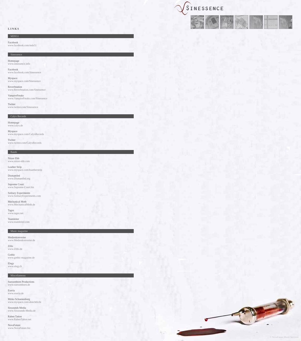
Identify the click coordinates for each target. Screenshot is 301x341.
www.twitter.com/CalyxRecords (24, 142)
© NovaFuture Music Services (284, 337)
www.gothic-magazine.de (21, 257)
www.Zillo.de (15, 248)
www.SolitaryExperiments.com (24, 195)
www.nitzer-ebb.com (19, 161)
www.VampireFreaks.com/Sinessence (27, 98)
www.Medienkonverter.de (21, 240)
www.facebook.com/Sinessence (24, 72)
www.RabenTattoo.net (19, 319)
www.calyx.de (15, 125)
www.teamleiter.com (19, 221)
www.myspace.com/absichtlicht (24, 302)
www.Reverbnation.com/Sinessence (27, 89)
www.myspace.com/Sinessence (24, 81)
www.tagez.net (15, 213)
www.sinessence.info (19, 63)
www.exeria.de (16, 293)
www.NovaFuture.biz (19, 328)
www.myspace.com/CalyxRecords (26, 134)
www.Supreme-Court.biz (21, 187)
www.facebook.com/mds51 (22, 45)
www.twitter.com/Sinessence (23, 107)
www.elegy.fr (15, 266)
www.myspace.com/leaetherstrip (25, 169)
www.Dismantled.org (19, 178)
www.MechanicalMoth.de (21, 204)
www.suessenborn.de (19, 284)
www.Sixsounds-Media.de (21, 310)
